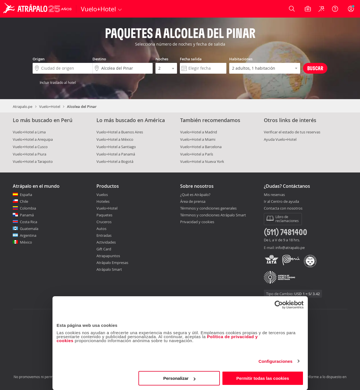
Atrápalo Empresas (112, 262)
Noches (161, 58)
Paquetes (104, 215)
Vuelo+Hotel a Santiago (116, 146)
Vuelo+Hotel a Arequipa (33, 139)
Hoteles (103, 201)
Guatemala (29, 228)
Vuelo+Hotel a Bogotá (114, 161)
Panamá (27, 215)
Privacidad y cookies (197, 221)
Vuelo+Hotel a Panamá (115, 154)
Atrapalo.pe (22, 106)
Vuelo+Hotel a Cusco (30, 146)
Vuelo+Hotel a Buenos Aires (119, 132)
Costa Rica (28, 221)
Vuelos (102, 194)
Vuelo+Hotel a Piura (29, 154)
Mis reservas (274, 195)
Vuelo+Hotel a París (196, 154)
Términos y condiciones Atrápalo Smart (213, 215)
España (26, 194)
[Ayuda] (335, 8)
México (26, 242)
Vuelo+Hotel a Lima (29, 132)
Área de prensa (192, 201)
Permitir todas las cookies (262, 378)
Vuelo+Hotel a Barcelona (201, 146)
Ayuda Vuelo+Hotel (280, 139)
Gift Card (103, 249)
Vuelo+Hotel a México (114, 139)
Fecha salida (191, 58)
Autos (101, 228)
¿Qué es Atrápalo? (195, 194)
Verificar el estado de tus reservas (292, 132)
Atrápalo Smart (109, 269)
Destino (99, 58)
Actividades (106, 242)
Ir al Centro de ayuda (281, 201)
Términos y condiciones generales (208, 208)
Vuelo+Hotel (49, 106)
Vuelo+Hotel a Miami (197, 139)
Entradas (103, 235)
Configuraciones (275, 361)
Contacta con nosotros (283, 208)
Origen (39, 58)
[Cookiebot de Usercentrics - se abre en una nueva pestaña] (279, 305)
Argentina (28, 235)
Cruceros (103, 221)
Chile (24, 201)
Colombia (28, 208)
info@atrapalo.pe (290, 247)
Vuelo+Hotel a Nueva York (202, 161)
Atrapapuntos (108, 255)
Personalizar (179, 378)
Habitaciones (240, 58)
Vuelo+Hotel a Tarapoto (33, 161)
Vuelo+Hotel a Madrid (198, 132)
